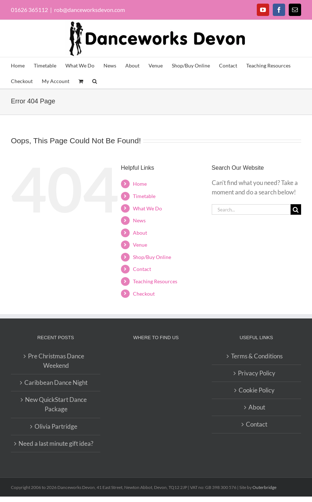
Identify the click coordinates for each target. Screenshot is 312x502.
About (140, 233)
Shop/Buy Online (152, 257)
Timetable (144, 196)
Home (140, 184)
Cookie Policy (257, 390)
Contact (142, 269)
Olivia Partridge (56, 426)
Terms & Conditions (257, 356)
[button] (94, 81)
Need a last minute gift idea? (56, 443)
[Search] (296, 209)
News (139, 220)
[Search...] (251, 209)
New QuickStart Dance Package (56, 404)
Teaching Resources (155, 281)
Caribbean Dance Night (56, 382)
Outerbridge (264, 487)
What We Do (147, 208)
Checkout (144, 294)
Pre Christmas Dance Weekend (56, 360)
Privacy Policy (256, 373)
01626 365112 (29, 9)
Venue (140, 245)
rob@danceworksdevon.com (89, 9)
